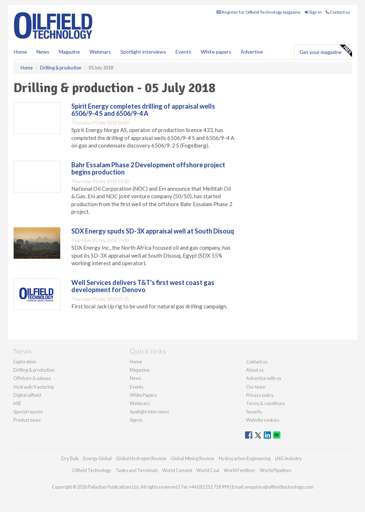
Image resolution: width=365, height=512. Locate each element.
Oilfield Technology (91, 470)
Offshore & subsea (32, 378)
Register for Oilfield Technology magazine (259, 12)
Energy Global (97, 458)
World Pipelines (275, 470)
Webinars (100, 52)
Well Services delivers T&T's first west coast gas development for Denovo (142, 286)
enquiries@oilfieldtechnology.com (279, 487)
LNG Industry (288, 458)
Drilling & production (34, 370)
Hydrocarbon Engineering (245, 458)
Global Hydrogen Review (141, 458)
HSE (17, 403)
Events (183, 52)
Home (20, 52)
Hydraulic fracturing (33, 387)
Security (254, 411)
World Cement (177, 470)
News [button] (42, 52)
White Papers (143, 395)
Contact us (338, 12)
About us (255, 370)
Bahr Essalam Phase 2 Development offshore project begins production (148, 168)
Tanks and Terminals (137, 470)
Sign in (313, 12)
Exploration (24, 361)
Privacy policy (260, 395)
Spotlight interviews (143, 52)
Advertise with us (263, 378)
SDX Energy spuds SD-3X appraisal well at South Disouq (152, 231)
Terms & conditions (265, 403)
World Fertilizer (239, 470)
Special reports (28, 411)
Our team (256, 387)
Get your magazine (325, 51)
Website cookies (262, 420)
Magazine (69, 52)
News (135, 378)
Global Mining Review (192, 458)
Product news (27, 420)
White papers (216, 52)
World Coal (207, 470)
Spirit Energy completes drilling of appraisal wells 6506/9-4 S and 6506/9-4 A (143, 109)
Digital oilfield (27, 395)
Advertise (252, 52)
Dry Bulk (70, 458)
